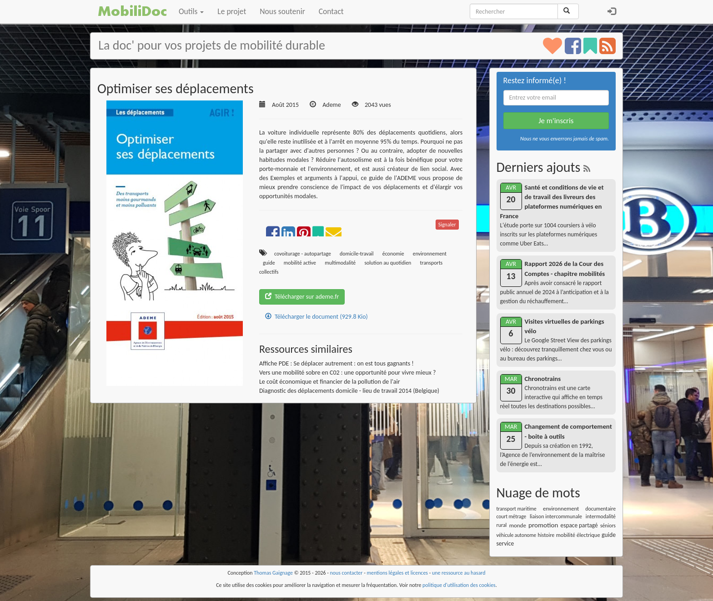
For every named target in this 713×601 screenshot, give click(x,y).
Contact (331, 11)
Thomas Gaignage (273, 573)
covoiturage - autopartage (302, 253)
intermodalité (601, 516)
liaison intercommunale (556, 516)
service (505, 543)
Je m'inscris (555, 120)
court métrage (512, 516)
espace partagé (579, 525)
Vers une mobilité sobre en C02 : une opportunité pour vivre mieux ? (347, 372)
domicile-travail (357, 253)
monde (517, 525)
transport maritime (517, 509)
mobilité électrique (578, 534)
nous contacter (346, 573)
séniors (608, 525)
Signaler (447, 224)
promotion (543, 525)
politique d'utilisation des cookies (459, 585)
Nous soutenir (282, 11)
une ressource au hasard (459, 573)
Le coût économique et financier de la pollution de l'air (329, 382)
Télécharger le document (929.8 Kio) (316, 317)
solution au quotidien (387, 263)
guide (269, 263)
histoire (545, 534)
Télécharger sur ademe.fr (302, 296)
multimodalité (340, 263)
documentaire (600, 509)
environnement (430, 253)
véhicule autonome (517, 535)
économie (393, 253)
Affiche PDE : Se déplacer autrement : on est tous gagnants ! (336, 363)
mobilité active (300, 263)
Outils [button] (191, 11)
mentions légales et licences (397, 573)
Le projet (231, 11)
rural (502, 525)
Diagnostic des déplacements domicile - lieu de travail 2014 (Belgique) (349, 391)
